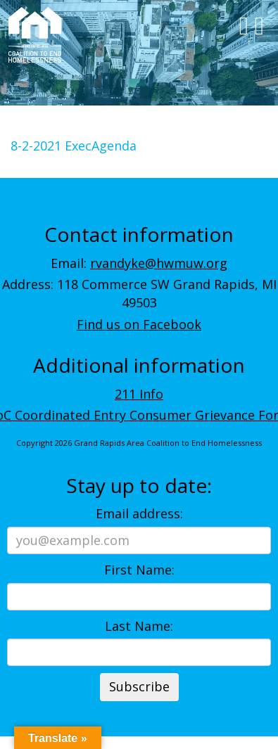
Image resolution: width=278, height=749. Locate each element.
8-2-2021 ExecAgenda (74, 145)
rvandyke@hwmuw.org (158, 263)
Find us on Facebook (139, 324)
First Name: (139, 569)
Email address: (139, 513)
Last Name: (139, 625)
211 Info (139, 393)
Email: (139, 263)
